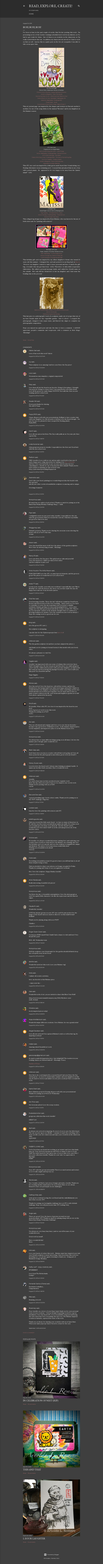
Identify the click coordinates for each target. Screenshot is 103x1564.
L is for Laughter (34, 1538)
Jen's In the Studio (51, 312)
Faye (30, 513)
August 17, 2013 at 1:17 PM (36, 802)
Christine (32, 1008)
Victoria (31, 838)
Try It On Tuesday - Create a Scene (51, 159)
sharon (31, 542)
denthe (31, 962)
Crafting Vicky (33, 1195)
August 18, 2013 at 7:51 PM (36, 1038)
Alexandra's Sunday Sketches (51, 163)
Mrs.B (31, 703)
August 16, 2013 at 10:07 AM (37, 356)
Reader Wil (33, 401)
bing (30, 622)
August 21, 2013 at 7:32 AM (36, 1222)
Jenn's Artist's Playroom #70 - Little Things (51, 151)
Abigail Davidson (34, 1031)
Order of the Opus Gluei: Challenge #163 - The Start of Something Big (51, 157)
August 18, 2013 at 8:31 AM (36, 956)
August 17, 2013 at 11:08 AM (36, 770)
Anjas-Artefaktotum (36, 1019)
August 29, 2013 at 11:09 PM (37, 1302)
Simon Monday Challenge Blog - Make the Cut (51, 214)
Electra (31, 1180)
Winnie (31, 683)
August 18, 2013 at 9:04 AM (37, 986)
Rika (30, 1297)
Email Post (31, 340)
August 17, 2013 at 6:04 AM (36, 655)
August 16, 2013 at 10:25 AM (37, 367)
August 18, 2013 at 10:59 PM (37, 1050)
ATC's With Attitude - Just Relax (51, 155)
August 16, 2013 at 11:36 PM (36, 578)
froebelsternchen (35, 1113)
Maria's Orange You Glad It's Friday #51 (51, 255)
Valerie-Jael (33, 350)
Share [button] (24, 340)
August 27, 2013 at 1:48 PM (36, 1291)
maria (31, 858)
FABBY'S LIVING (35, 1147)
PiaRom (32, 457)
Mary (30, 384)
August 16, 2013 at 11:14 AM (36, 395)
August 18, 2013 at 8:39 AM (36, 967)
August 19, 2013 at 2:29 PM (36, 1122)
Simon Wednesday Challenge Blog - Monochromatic (51, 153)
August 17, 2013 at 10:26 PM (37, 852)
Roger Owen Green (35, 932)
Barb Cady (32, 750)
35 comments (32, 1473)
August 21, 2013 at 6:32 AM (36, 1208)
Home (31, 14)
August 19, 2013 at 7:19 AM (36, 1083)
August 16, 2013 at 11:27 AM (36, 409)
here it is (60, 632)
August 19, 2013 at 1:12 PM (36, 1107)
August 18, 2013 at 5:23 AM (36, 926)
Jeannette (32, 478)
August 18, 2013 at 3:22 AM (36, 885)
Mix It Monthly (70, 462)
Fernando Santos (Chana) (37, 1284)
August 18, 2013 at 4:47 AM (36, 900)
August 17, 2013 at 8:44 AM (36, 716)
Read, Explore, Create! (50, 6)
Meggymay (33, 528)
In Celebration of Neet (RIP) (40, 1400)
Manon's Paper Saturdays (51, 217)
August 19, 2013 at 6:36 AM (36, 1066)
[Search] (79, 5)
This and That (32, 1469)
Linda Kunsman (34, 444)
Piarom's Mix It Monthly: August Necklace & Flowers (51, 92)
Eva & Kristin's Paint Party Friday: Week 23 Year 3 (51, 104)
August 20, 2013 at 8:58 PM (37, 1189)
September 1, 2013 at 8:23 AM (37, 1328)
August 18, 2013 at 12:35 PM (37, 1014)
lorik (30, 1250)
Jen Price (32, 1102)
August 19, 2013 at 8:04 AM (37, 1096)
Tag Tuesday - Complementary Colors (51, 213)
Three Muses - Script (51, 102)
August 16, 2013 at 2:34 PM (36, 507)
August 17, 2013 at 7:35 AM (36, 677)
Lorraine (31, 808)
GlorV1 (31, 431)
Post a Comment (28, 1332)
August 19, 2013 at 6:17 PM (36, 1141)
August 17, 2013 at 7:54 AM (36, 698)
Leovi (31, 373)
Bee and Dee (33, 795)
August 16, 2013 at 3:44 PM (36, 537)
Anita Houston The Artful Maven (40, 571)
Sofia (30, 973)
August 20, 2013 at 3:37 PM (37, 1161)
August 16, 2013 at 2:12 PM (36, 494)
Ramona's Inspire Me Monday (51, 314)
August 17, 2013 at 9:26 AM (36, 744)
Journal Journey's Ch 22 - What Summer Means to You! (51, 96)
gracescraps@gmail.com (37, 1055)
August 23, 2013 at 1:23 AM (36, 1278)
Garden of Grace (34, 1064)
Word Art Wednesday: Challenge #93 (51, 100)
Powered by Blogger (51, 1554)
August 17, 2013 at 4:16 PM (36, 813)
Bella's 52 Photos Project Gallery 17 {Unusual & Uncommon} (51, 310)
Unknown (32, 641)
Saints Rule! (33, 1089)
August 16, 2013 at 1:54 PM (36, 472)
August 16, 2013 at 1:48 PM (36, 438)
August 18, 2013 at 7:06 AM (36, 943)
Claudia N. (32, 906)
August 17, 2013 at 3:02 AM (36, 617)
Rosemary (32, 1308)
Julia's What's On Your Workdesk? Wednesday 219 (51, 98)
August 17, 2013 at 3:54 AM (36, 635)
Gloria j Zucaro (34, 763)
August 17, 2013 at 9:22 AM (36, 731)
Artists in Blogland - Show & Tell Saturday (51, 161)
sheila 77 (32, 584)
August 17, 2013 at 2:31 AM (36, 593)
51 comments (31, 1542)
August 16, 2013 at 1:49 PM (36, 452)
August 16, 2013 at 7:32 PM (36, 565)
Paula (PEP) (33, 414)
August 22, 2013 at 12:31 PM (37, 1244)
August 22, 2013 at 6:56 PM (36, 1261)
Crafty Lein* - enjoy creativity (39, 1267)
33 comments (32, 1404)
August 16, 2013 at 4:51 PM (36, 550)
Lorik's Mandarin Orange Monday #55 (51, 257)
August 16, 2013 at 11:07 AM (36, 379)
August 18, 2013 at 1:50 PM (36, 1025)
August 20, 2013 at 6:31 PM (36, 1174)
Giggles (31, 661)
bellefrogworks (34, 819)
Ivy (30, 362)
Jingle (31, 1213)
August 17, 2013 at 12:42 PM (37, 789)
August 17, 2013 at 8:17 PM (36, 832)
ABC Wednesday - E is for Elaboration (51, 253)
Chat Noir (32, 599)
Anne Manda (33, 880)
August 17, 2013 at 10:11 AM (36, 757)
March (77, 262)
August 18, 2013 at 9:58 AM (36, 1002)
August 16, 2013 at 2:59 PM (36, 522)
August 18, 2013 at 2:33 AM (36, 874)
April (30, 1128)
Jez (30, 722)
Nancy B (32, 556)
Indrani (31, 1044)
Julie (30, 991)
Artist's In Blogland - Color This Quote (51, 94)
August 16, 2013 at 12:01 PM (36, 425)
